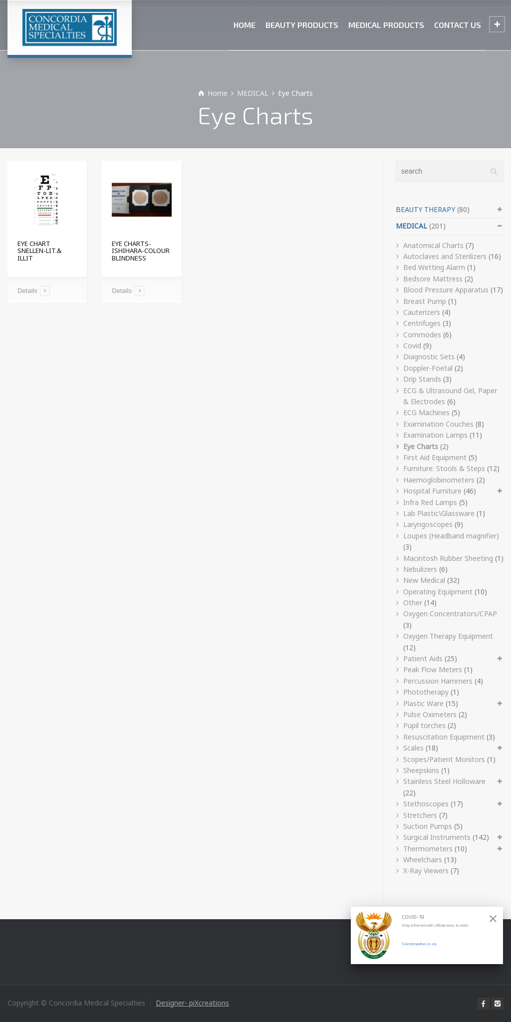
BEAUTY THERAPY (425, 209)
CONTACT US (457, 24)
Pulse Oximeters (430, 714)
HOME (245, 24)
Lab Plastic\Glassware (439, 513)
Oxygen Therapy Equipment (448, 636)
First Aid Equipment (435, 457)
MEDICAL (411, 226)
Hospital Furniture (432, 491)
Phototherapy (426, 692)
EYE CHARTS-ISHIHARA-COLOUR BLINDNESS (141, 250)
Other (412, 602)
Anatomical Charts (433, 245)
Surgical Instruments (437, 837)
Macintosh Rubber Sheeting (448, 558)
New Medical (424, 580)
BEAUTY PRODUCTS (301, 24)
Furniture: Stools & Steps (444, 468)
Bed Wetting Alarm (434, 267)
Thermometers (428, 848)
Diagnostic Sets (429, 356)
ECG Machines (426, 412)
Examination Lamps (435, 435)
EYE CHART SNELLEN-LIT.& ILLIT (39, 250)
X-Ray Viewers (426, 870)
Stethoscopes (426, 803)
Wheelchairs (422, 859)
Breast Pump (424, 301)
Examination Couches (438, 424)
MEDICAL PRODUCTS (386, 24)
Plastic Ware (423, 703)
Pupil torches (424, 725)
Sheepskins (421, 770)
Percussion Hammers (438, 681)
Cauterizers (421, 312)
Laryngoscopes (428, 524)
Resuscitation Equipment (444, 737)
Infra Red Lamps (430, 502)
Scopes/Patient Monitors (444, 759)
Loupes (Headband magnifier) (451, 535)
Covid (412, 345)
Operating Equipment (438, 591)
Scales (413, 748)
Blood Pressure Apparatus (446, 289)
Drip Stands (422, 379)
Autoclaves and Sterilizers (445, 256)
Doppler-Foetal (428, 368)
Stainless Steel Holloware (444, 781)
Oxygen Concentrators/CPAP (450, 613)
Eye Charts (420, 446)
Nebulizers (420, 569)
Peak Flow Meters (432, 669)
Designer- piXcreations (192, 1003)
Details (27, 290)
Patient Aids (423, 658)
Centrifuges (422, 323)
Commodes (422, 334)
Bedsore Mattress (433, 278)
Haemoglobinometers (439, 480)
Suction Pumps (427, 826)
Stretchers (420, 815)
